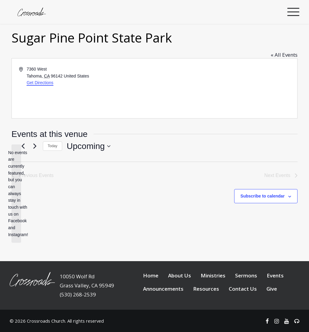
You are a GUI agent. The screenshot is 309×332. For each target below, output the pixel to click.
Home (150, 298)
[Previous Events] (23, 168)
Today (52, 168)
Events (275, 298)
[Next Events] (34, 168)
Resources (206, 311)
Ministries (213, 298)
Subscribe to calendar (263, 218)
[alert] (16, 216)
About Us (179, 298)
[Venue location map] (225, 111)
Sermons (246, 298)
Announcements (163, 311)
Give (271, 311)
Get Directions (40, 105)
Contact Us (243, 311)
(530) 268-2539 (78, 317)
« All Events (284, 77)
